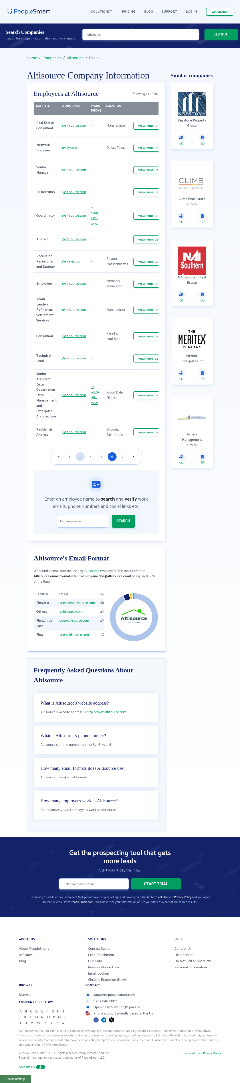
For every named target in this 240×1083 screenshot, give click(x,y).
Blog (22, 961)
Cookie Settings (16, 1079)
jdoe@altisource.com (74, 621)
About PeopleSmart (34, 949)
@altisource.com (74, 126)
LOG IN (191, 11)
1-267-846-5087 (101, 1001)
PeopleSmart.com (82, 902)
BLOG (148, 11)
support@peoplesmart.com (110, 995)
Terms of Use (159, 897)
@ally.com (69, 148)
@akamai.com (72, 261)
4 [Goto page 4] (90, 457)
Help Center (184, 955)
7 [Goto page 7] (122, 457)
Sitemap (25, 995)
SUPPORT (169, 11)
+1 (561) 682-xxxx (94, 216)
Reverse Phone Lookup (105, 967)
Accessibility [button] (32, 1067)
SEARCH (221, 36)
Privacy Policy (183, 897)
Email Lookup (98, 974)
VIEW (148, 126)
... (80, 457)
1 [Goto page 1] (69, 457)
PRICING (128, 11)
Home (32, 58)
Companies (51, 58)
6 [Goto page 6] (112, 457)
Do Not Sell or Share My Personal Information (193, 964)
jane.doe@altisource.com (77, 603)
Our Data (95, 961)
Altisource (75, 58)
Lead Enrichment (101, 955)
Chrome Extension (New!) (107, 980)
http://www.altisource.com (106, 712)
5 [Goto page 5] (101, 457)
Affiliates (26, 955)
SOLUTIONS (101, 11)
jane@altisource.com (74, 635)
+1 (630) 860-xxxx (95, 395)
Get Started (220, 12)
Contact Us (183, 949)
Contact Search (99, 949)
